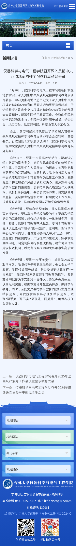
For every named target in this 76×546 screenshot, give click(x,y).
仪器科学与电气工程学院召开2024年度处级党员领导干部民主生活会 (36, 390)
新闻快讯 (59, 57)
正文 (71, 57)
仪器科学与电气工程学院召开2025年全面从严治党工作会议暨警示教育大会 (36, 379)
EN (56, 6)
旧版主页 (63, 6)
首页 (47, 57)
